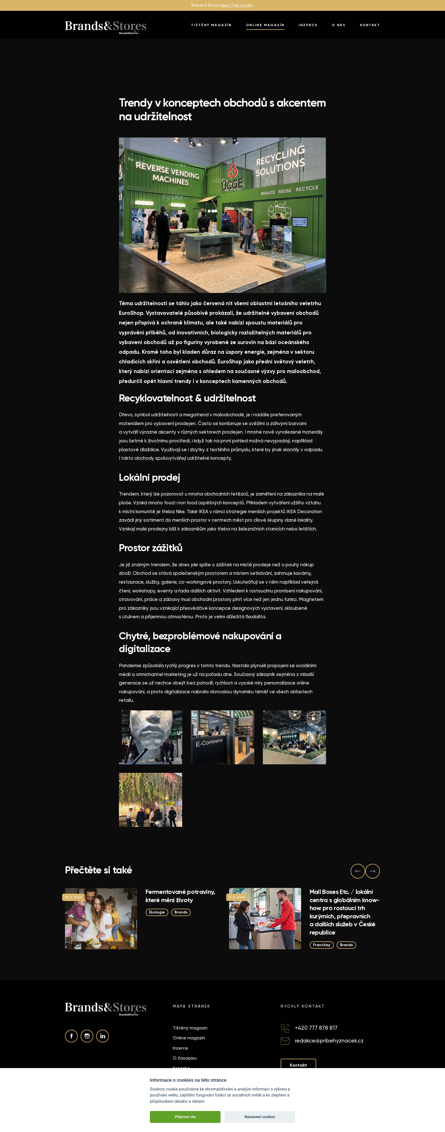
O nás (339, 25)
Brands (181, 912)
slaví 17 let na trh (236, 5)
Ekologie (157, 912)
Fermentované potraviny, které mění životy (180, 896)
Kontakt (370, 25)
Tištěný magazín (211, 25)
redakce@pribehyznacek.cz (329, 1040)
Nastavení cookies (259, 1117)
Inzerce (308, 25)
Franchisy (321, 945)
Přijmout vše (185, 1117)
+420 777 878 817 (316, 1028)
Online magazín (265, 25)
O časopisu (185, 1058)
